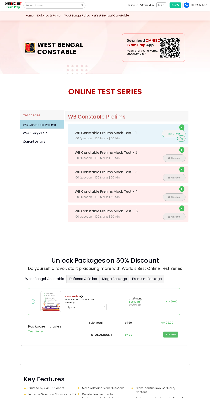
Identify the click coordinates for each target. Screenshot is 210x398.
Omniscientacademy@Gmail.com (44, 340)
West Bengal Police (77, 16)
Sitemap (181, 382)
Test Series (31, 115)
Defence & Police (49, 16)
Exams (132, 5)
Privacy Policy (168, 382)
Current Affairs (34, 142)
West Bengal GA (35, 133)
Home (30, 16)
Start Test (173, 133)
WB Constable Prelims (39, 125)
